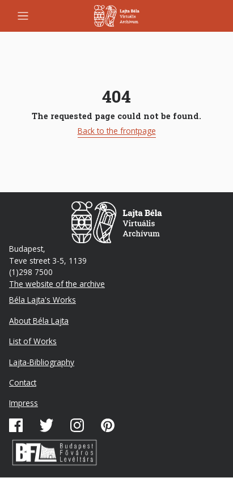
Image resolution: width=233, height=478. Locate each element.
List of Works (33, 341)
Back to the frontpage (117, 130)
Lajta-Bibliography (41, 362)
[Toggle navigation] (23, 16)
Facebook (16, 425)
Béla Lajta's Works (42, 299)
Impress (23, 402)
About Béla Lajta (39, 320)
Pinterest (108, 425)
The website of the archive (57, 283)
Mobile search (208, 16)
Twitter (46, 425)
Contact (22, 382)
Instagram (77, 425)
